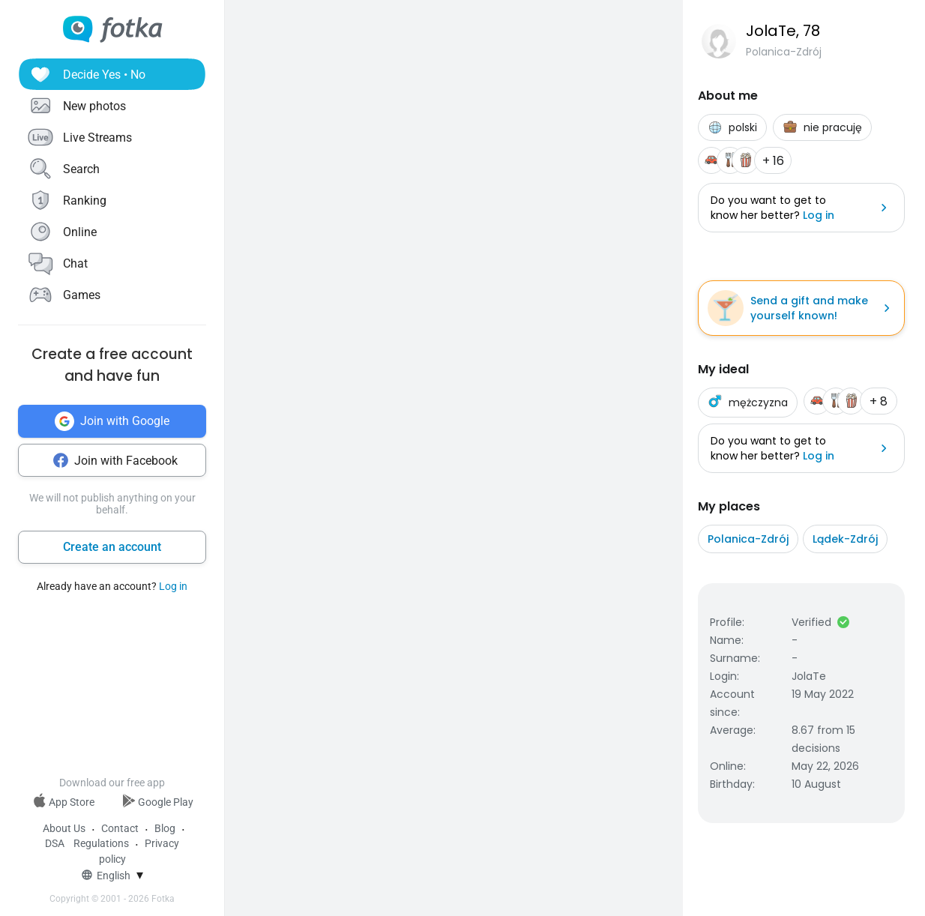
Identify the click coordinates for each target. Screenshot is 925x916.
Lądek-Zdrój (845, 538)
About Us (64, 828)
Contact (120, 828)
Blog (164, 828)
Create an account (112, 547)
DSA (54, 843)
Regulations (101, 843)
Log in (173, 586)
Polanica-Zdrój (748, 538)
